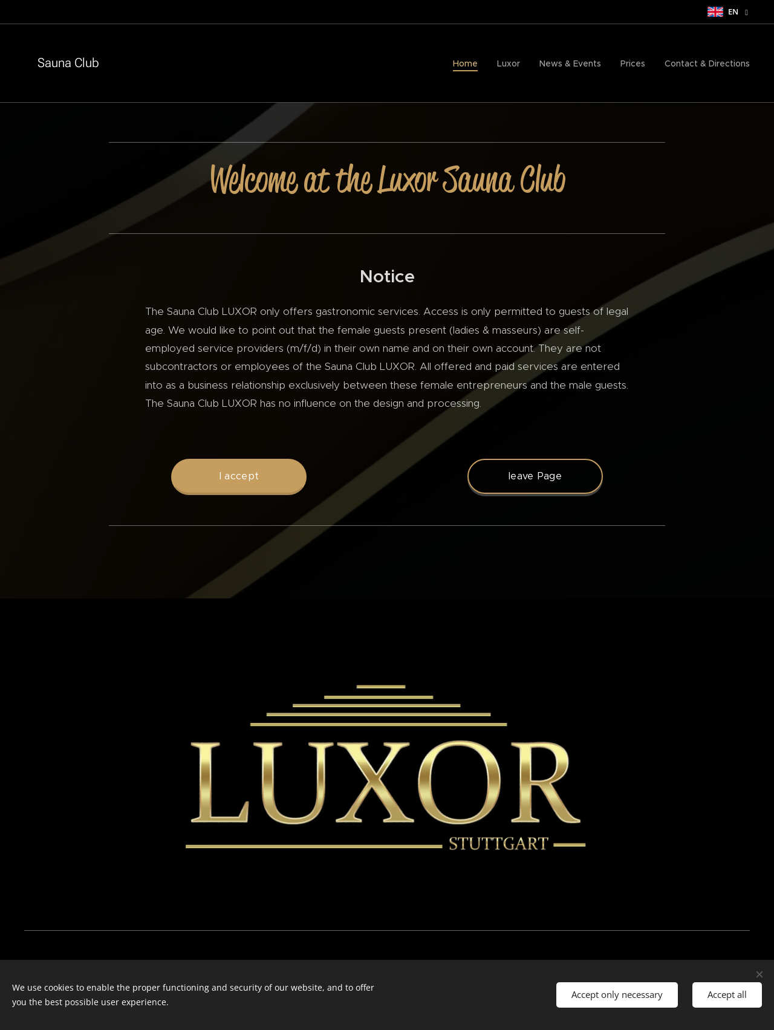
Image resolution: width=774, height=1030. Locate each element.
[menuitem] (468, 63)
